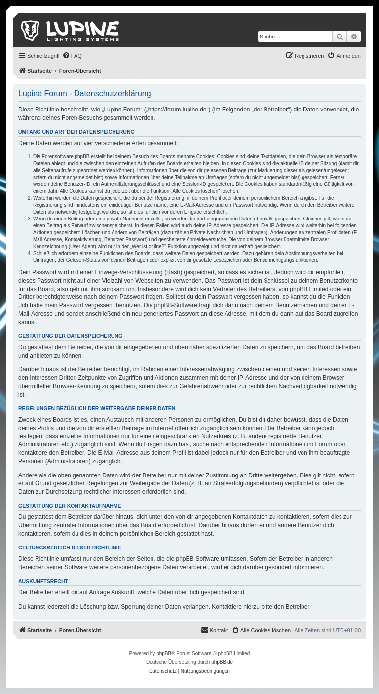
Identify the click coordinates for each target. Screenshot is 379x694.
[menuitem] (72, 56)
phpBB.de (222, 662)
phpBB (163, 653)
